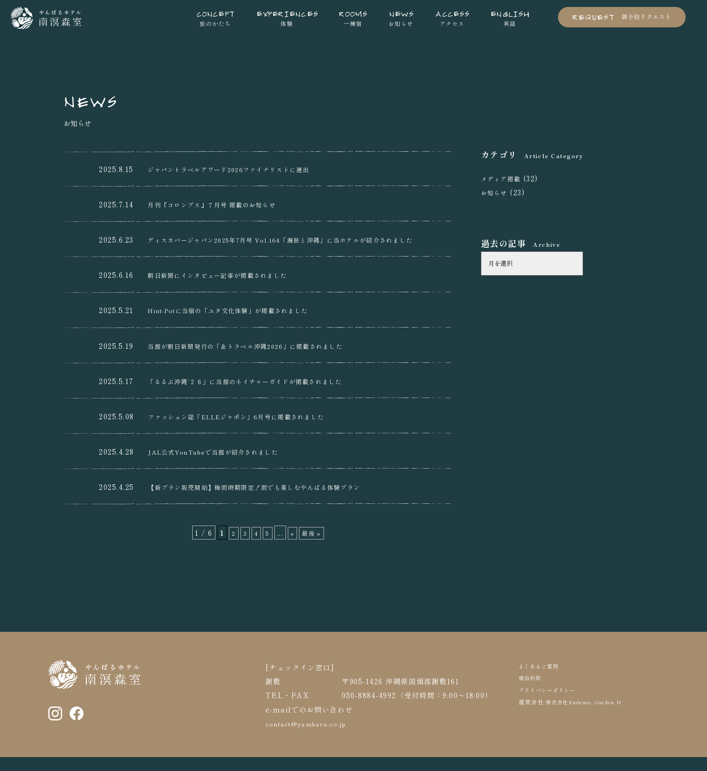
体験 (287, 18)
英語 (510, 18)
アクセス (451, 18)
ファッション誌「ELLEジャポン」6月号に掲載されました (250, 430)
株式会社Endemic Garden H (591, 716)
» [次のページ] (292, 547)
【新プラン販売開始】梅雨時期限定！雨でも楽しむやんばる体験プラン (271, 501)
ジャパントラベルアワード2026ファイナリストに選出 (241, 169)
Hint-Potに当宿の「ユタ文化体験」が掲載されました (242, 324)
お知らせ (401, 18)
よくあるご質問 (542, 679)
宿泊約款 (532, 691)
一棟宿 (353, 18)
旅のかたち (215, 18)
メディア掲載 (504, 178)
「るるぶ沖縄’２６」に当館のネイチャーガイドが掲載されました (260, 395)
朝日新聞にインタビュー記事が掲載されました (228, 289)
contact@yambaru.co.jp (313, 737)
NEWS (96, 98)
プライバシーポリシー (552, 704)
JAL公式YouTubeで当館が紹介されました (224, 465)
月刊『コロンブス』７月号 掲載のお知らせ (222, 204)
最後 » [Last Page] (313, 547)
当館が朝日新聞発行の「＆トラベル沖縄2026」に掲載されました (260, 359)
